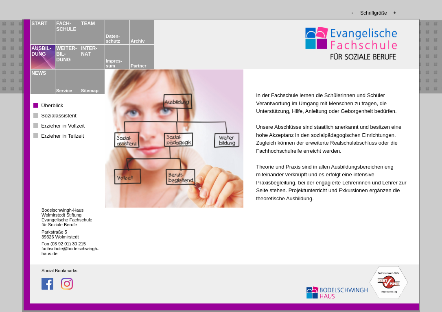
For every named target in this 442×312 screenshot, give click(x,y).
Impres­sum (114, 63)
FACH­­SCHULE (66, 26)
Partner (139, 65)
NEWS (38, 73)
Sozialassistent (59, 116)
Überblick (52, 105)
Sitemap (89, 90)
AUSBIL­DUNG (41, 51)
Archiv (137, 41)
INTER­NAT (89, 51)
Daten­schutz (113, 38)
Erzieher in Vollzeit (63, 126)
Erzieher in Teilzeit (62, 136)
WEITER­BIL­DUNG (66, 54)
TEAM (88, 23)
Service (64, 90)
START (39, 23)
